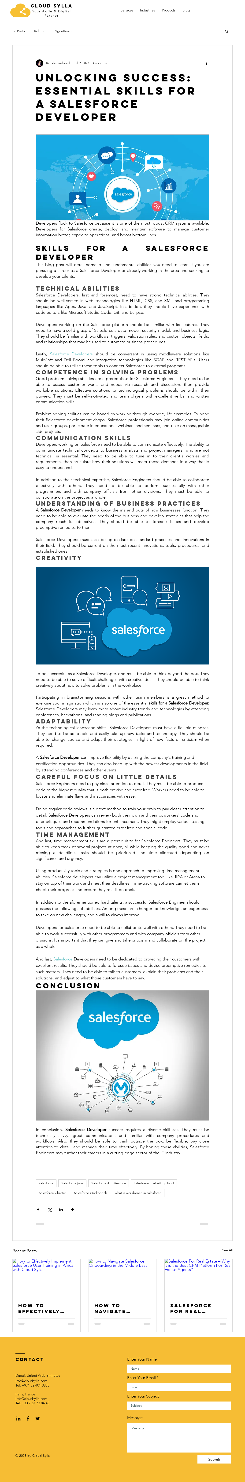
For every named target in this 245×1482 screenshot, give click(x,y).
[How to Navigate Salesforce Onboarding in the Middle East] (122, 1278)
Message (135, 1418)
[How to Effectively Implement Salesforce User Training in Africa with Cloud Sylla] (46, 1278)
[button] (226, 31)
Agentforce (63, 31)
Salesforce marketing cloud (154, 1183)
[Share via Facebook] (38, 1209)
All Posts (18, 31)
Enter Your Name (142, 1359)
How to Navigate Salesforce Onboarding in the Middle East (120, 1308)
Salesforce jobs (72, 1183)
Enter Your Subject (143, 1396)
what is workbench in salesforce (138, 1193)
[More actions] (206, 63)
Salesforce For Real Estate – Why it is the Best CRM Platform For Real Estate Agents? (197, 1308)
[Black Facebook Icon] (28, 1418)
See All (227, 1250)
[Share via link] (72, 1209)
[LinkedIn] (18, 1418)
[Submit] (214, 1459)
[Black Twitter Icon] (38, 1418)
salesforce (46, 1183)
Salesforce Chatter (52, 1193)
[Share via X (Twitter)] (49, 1209)
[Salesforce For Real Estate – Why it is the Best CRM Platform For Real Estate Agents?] (198, 1278)
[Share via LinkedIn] (61, 1209)
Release (39, 31)
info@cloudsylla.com (31, 1381)
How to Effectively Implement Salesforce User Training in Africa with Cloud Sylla (43, 1308)
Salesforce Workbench (90, 1193)
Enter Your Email (141, 1378)
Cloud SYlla (52, 6)
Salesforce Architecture (108, 1183)
